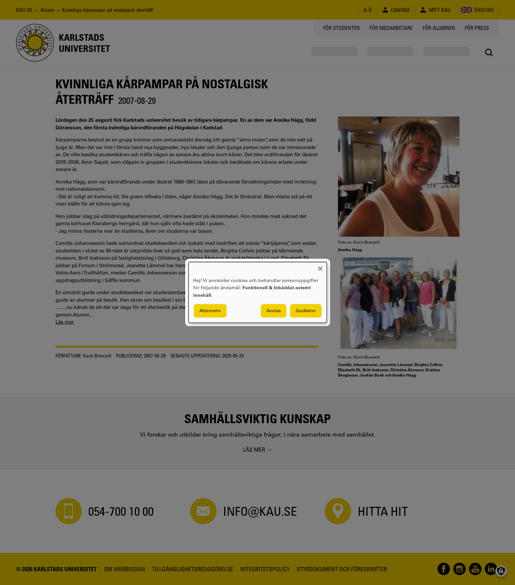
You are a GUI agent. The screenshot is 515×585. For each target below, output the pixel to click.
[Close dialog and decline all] (320, 266)
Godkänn (306, 311)
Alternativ (210, 311)
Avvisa (273, 311)
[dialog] (258, 292)
